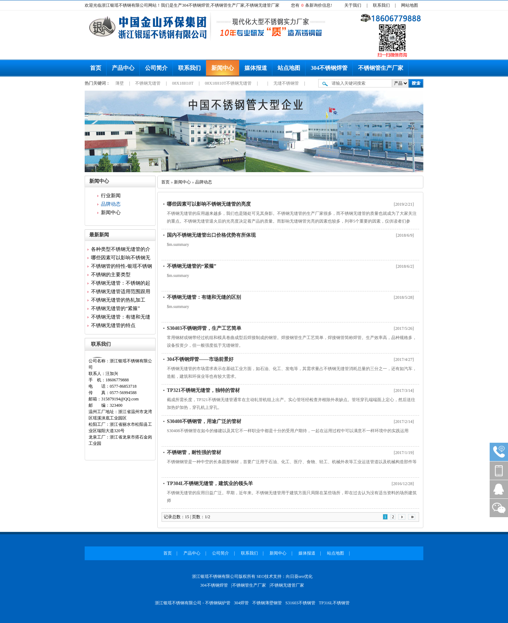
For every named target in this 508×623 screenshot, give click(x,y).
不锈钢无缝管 (148, 83)
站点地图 (289, 68)
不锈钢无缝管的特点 (113, 325)
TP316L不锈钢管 (334, 602)
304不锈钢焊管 (329, 68)
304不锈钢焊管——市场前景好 (200, 359)
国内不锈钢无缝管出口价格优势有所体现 (211, 235)
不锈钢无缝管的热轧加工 (118, 300)
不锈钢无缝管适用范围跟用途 (120, 292)
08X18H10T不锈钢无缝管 (229, 83)
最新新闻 (99, 234)
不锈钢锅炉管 (217, 602)
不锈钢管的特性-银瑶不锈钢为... (121, 267)
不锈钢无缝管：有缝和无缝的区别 (204, 297)
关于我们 (352, 5)
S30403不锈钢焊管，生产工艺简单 (204, 328)
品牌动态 (111, 204)
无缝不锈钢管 (286, 83)
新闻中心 (222, 68)
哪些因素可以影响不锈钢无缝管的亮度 (209, 204)
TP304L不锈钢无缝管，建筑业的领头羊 (210, 483)
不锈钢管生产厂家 (380, 68)
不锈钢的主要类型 (111, 274)
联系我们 (381, 5)
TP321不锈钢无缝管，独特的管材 (203, 390)
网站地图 (409, 5)
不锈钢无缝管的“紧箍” (115, 308)
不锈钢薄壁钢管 (267, 602)
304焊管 (241, 602)
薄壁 (120, 83)
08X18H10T (183, 83)
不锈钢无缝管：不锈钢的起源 (120, 284)
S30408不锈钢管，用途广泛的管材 (204, 421)
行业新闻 (111, 195)
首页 (95, 68)
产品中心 (123, 68)
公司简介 (156, 68)
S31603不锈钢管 (300, 602)
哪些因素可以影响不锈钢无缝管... (120, 258)
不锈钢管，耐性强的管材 (194, 452)
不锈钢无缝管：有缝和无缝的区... (120, 317)
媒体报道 (255, 68)
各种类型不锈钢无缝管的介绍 (120, 250)
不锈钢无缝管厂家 (287, 585)
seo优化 (305, 576)
